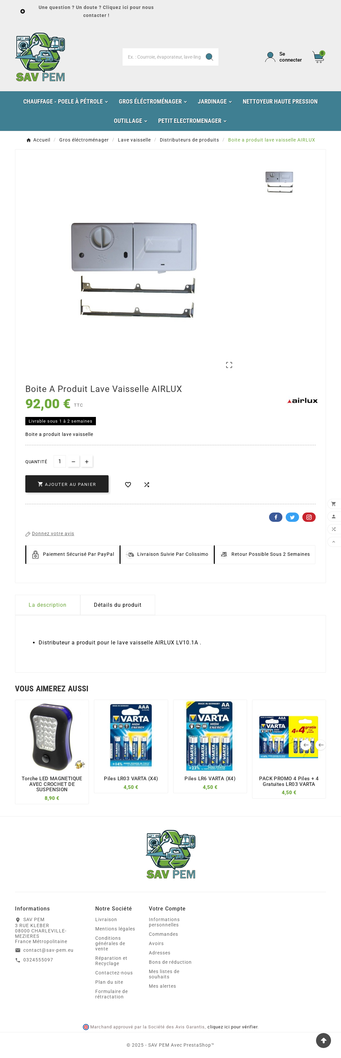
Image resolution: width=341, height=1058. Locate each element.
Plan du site (109, 982)
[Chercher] (161, 57)
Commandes (163, 934)
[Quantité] (60, 461)
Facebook (275, 517)
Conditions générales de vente (110, 943)
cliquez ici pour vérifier (232, 1026)
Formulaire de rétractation (111, 994)
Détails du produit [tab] (118, 605)
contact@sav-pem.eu (48, 950)
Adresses (159, 952)
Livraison (106, 919)
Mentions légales (115, 928)
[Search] (209, 57)
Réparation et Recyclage (111, 960)
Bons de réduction (170, 962)
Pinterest (309, 517)
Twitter (292, 517)
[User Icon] (284, 57)
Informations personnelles (164, 922)
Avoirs (156, 943)
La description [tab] (48, 605)
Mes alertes (162, 986)
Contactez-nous (114, 972)
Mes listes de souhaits (164, 974)
